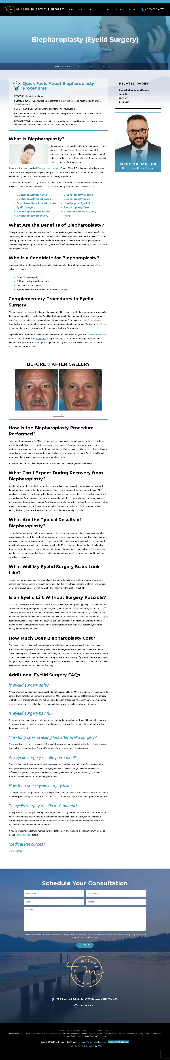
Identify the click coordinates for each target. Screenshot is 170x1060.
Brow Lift (123, 98)
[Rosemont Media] (99, 1046)
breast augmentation (96, 334)
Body (101, 9)
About (81, 9)
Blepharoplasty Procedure (33, 211)
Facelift (123, 94)
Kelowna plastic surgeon (48, 168)
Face (109, 9)
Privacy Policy (92, 1042)
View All (58, 414)
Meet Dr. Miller (138, 165)
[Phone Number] (151, 9)
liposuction (41, 338)
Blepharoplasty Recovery (32, 215)
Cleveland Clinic (16, 851)
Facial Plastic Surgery (72, 66)
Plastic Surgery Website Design (82, 1046)
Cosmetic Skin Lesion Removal (134, 90)
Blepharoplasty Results (78, 194)
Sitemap (102, 1042)
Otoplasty (124, 102)
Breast (91, 9)
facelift (99, 324)
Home (71, 9)
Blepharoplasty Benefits (32, 194)
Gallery (119, 9)
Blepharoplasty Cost (76, 207)
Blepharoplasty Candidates (34, 199)
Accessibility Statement (118, 1042)
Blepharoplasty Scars (77, 199)
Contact (132, 9)
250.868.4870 (85, 1005)
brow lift (86, 320)
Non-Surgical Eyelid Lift (79, 203)
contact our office (23, 835)
